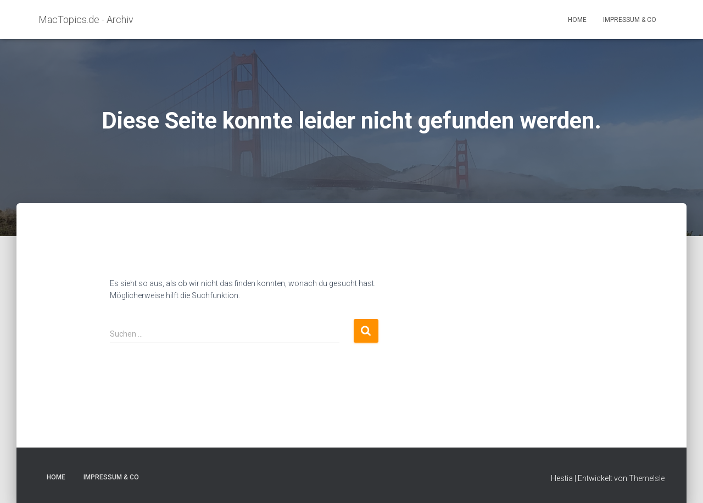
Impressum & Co (629, 20)
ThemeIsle (647, 478)
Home (577, 20)
